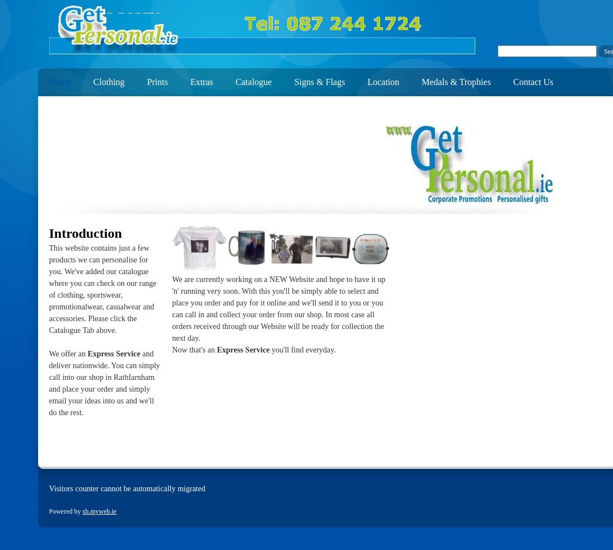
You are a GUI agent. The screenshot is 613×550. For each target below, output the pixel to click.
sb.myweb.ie (100, 511)
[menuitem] (54, 80)
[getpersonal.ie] (262, 30)
